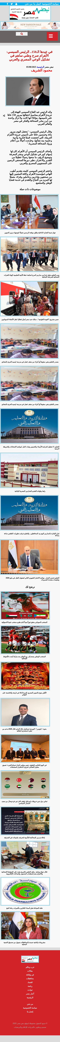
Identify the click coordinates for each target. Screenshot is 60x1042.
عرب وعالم (30, 967)
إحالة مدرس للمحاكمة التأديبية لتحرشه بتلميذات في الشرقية (24, 838)
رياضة (30, 986)
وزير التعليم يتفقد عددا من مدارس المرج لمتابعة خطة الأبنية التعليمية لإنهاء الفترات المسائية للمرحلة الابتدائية (31, 276)
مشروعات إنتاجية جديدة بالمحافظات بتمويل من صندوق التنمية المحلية (24, 943)
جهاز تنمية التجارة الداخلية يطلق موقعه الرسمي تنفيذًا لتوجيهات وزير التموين (30, 233)
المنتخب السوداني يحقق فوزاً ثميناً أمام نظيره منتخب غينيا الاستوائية (24, 622)
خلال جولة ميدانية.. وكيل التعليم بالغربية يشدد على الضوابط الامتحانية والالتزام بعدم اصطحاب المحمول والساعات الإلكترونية (24, 873)
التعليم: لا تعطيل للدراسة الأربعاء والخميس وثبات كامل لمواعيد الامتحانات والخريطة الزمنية (31, 448)
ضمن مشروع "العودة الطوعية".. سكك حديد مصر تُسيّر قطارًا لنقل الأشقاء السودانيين (30, 319)
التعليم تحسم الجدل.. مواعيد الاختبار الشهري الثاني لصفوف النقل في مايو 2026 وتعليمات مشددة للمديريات (32, 579)
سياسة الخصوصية (50, 4)
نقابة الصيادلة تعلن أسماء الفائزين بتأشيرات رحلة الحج (24, 908)
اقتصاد (30, 982)
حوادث (30, 990)
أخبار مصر (30, 994)
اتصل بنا (37, 4)
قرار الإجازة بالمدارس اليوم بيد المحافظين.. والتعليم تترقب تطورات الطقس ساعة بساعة (31, 534)
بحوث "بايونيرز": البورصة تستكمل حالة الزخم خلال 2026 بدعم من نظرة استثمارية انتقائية (24, 730)
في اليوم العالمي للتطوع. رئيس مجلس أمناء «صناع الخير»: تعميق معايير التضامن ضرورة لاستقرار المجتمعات (24, 766)
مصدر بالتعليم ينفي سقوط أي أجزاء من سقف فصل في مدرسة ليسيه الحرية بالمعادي (30, 362)
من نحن (28, 4)
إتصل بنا (30, 1012)
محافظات (30, 978)
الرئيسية (40, 67)
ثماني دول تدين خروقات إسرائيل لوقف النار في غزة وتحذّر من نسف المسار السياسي (24, 802)
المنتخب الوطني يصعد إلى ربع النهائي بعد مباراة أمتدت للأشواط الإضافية (24, 657)
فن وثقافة (30, 975)
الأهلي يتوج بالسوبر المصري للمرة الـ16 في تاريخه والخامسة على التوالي (24, 694)
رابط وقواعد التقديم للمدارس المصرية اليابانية (30, 491)
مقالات (30, 971)
